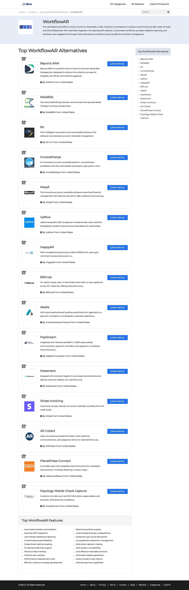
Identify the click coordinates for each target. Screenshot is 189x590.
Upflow (45, 216)
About (92, 583)
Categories (155, 583)
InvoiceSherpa (50, 156)
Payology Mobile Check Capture (63, 489)
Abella (44, 306)
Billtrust (46, 276)
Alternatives (117, 64)
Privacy (102, 583)
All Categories (118, 4)
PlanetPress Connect (55, 459)
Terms (113, 583)
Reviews (142, 583)
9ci (42, 126)
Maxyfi (44, 186)
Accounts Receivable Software (53, 12)
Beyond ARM (49, 63)
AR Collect (47, 429)
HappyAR (47, 246)
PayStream (48, 336)
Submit (167, 583)
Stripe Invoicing (51, 399)
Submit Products (159, 4)
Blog (132, 583)
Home (22, 12)
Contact (123, 583)
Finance (32, 12)
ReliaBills (46, 97)
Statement (48, 369)
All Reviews (138, 4)
